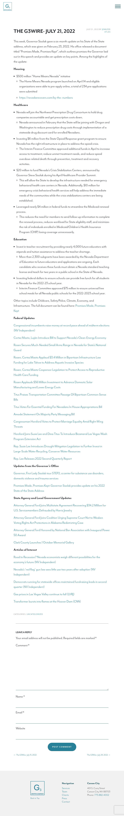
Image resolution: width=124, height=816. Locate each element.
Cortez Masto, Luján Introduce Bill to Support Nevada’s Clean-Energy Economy (60, 338)
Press (64, 798)
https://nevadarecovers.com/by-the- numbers (46, 97)
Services (66, 788)
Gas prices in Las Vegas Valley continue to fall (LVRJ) (44, 594)
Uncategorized (35, 614)
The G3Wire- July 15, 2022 (25, 755)
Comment (22, 645)
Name (20, 696)
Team (64, 791)
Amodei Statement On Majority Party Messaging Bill (44, 414)
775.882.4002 (101, 794)
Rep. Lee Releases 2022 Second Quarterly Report (43, 458)
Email (20, 712)
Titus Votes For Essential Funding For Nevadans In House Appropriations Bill (58, 407)
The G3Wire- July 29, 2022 (99, 755)
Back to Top (34, 798)
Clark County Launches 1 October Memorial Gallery (44, 542)
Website (20, 728)
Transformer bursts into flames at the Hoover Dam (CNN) (47, 601)
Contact (66, 801)
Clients (65, 794)
